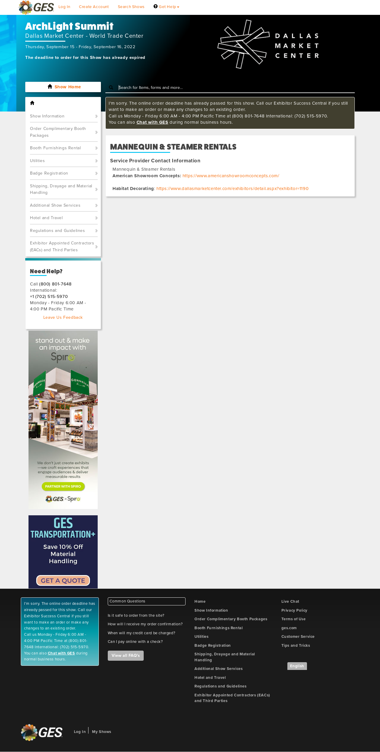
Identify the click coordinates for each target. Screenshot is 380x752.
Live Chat (290, 601)
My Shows (101, 731)
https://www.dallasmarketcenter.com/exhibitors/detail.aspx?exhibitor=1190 (232, 188)
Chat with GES (152, 122)
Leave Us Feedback (63, 317)
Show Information (47, 116)
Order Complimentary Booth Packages (58, 132)
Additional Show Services (55, 205)
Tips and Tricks (295, 645)
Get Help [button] (166, 6)
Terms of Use (293, 619)
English (297, 666)
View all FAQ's (126, 655)
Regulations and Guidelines (57, 230)
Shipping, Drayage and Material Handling (61, 189)
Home (199, 601)
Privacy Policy (294, 610)
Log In (64, 6)
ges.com (289, 628)
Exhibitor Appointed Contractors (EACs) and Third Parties (62, 246)
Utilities (37, 160)
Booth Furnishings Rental (55, 147)
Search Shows (131, 6)
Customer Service (298, 636)
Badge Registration (49, 173)
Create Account (94, 6)
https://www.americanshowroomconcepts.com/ (231, 175)
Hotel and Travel (46, 217)
